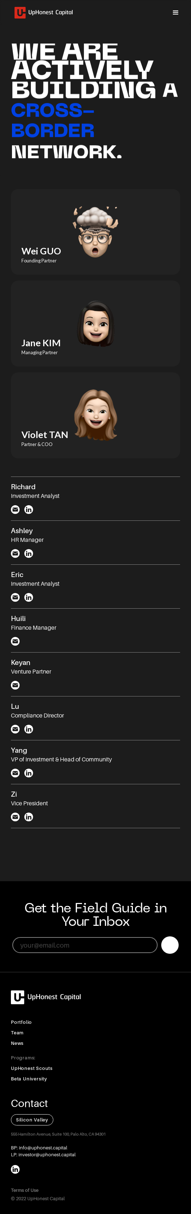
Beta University (29, 1079)
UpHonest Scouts (32, 1068)
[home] (42, 12)
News (17, 1043)
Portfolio (21, 1022)
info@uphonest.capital (42, 1147)
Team (17, 1032)
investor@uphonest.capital (46, 1154)
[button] (176, 13)
